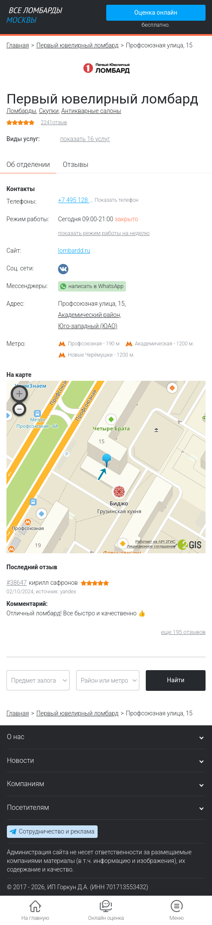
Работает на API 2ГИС (155, 541)
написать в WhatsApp (95, 286)
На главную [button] (35, 918)
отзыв (54, 122)
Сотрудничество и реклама (56, 831)
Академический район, (89, 314)
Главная (17, 45)
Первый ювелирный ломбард (78, 45)
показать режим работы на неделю (104, 233)
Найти (175, 680)
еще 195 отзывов (183, 632)
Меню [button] (176, 918)
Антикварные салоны (91, 110)
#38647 (16, 582)
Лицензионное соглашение (151, 546)
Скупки (48, 110)
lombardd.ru (74, 250)
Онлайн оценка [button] (106, 918)
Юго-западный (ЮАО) (87, 326)
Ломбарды (21, 110)
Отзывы (76, 164)
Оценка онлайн (155, 12)
